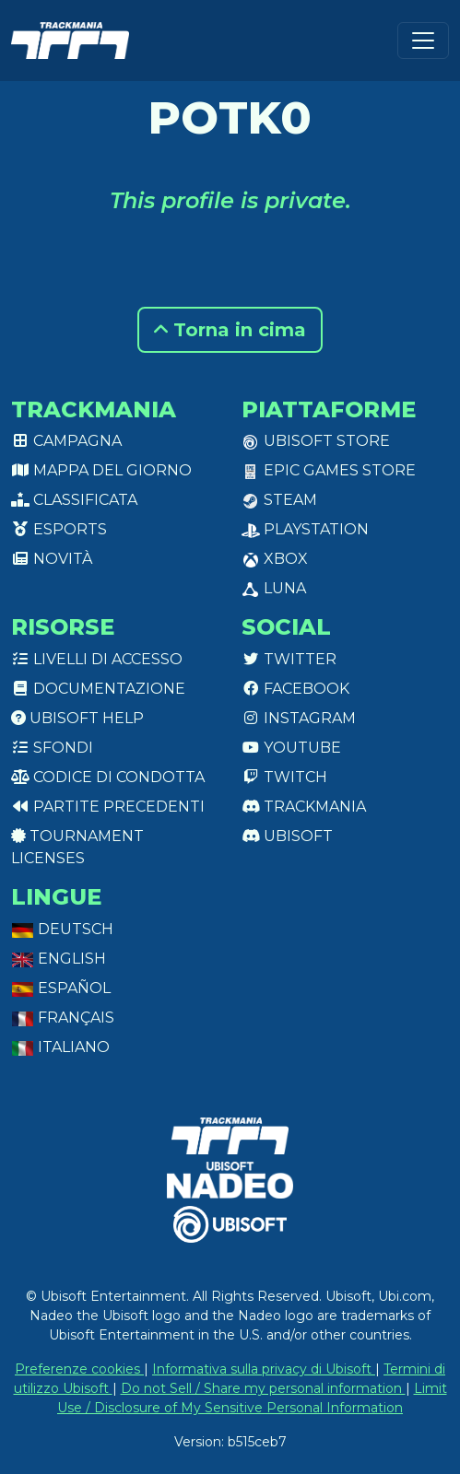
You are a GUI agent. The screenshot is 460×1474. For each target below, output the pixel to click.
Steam (279, 500)
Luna (274, 588)
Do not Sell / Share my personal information (263, 1388)
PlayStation (305, 529)
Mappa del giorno (101, 470)
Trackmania (304, 806)
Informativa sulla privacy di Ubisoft (263, 1369)
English (58, 958)
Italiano (60, 1047)
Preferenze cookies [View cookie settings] (79, 1369)
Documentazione (98, 688)
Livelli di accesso (97, 659)
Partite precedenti (108, 806)
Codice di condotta (108, 777)
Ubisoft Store (316, 441)
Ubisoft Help (77, 718)
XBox (275, 558)
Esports (59, 529)
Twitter (289, 659)
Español (61, 988)
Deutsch (62, 929)
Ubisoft (287, 836)
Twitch (284, 777)
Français (62, 1017)
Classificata (74, 500)
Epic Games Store (329, 470)
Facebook (295, 688)
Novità (51, 558)
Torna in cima (230, 330)
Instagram (299, 718)
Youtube (291, 747)
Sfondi (52, 747)
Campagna (66, 441)
